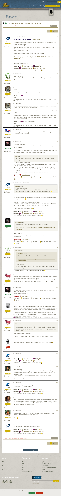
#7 (57, 182)
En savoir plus (23, 493)
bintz (8, 309)
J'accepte (32, 493)
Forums (35, 6)
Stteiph (8, 415)
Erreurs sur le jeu (23, 26)
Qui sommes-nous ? (47, 461)
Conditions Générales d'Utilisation (47, 464)
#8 (57, 218)
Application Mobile (27, 471)
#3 (57, 87)
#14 (57, 339)
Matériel (4, 467)
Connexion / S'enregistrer (52, 6)
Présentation (5, 461)
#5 (57, 129)
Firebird (8, 146)
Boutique (43, 6)
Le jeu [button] (15, 6)
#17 (57, 382)
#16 (57, 366)
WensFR (8, 78)
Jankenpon (7, 372)
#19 (57, 410)
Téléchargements (26, 467)
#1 (57, 36)
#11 (57, 287)
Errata (23, 469)
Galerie (4, 469)
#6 (57, 141)
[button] (43, 2)
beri (8, 132)
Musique (24, 465)
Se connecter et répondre (30, 450)
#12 (57, 303)
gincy (8, 279)
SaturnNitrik (18, 222)
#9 (57, 247)
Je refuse (39, 493)
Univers (4, 463)
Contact (44, 469)
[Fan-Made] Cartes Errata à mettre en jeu (22, 23)
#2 (57, 73)
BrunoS (8, 345)
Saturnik (8, 42)
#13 (57, 320)
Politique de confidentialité (49, 467)
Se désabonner (35, 483)
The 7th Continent (13, 26)
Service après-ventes (47, 471)
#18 (57, 397)
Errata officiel (36, 39)
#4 (57, 103)
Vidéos (24, 463)
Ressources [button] (26, 6)
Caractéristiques (6, 465)
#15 (57, 353)
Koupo (8, 402)
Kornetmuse (8, 92)
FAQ (23, 461)
